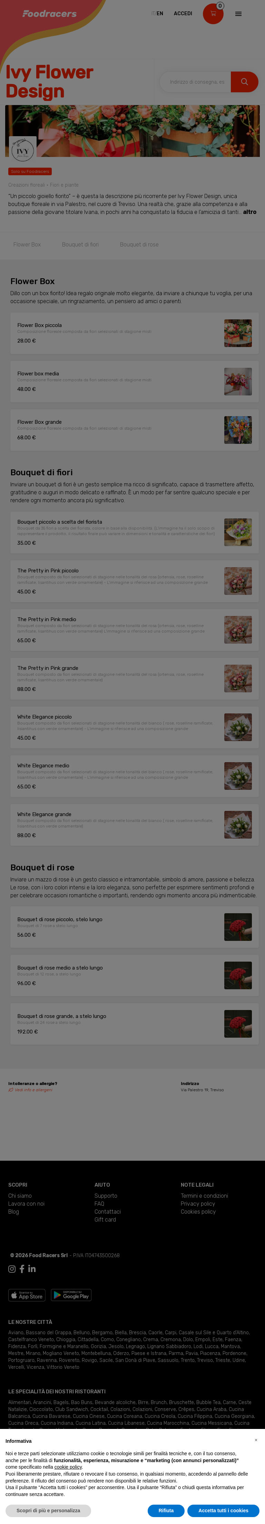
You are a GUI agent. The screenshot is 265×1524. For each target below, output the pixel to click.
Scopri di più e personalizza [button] (48, 1510)
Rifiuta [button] (166, 1510)
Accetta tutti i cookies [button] (223, 1510)
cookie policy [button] (68, 1467)
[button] (256, 1440)
